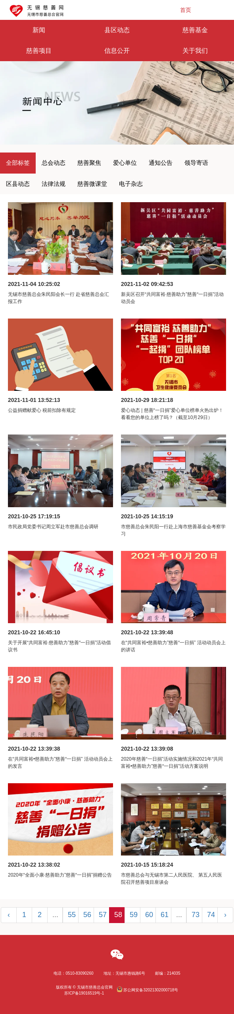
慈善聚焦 (89, 162)
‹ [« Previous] (9, 915)
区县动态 (18, 183)
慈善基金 (195, 30)
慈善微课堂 (92, 183)
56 (87, 915)
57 (103, 915)
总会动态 (53, 162)
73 (195, 915)
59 (134, 915)
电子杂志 (131, 183)
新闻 (39, 30)
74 (211, 915)
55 (72, 915)
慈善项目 (39, 50)
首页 (185, 10)
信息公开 (117, 50)
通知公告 (161, 162)
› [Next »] (225, 915)
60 (149, 915)
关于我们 (195, 50)
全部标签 (18, 162)
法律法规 (53, 183)
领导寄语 (196, 162)
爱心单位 (125, 162)
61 (165, 915)
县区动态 (117, 30)
